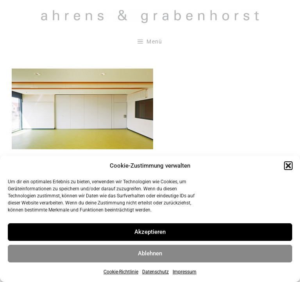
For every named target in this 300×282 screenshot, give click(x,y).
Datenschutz (155, 272)
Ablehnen (150, 253)
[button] (288, 166)
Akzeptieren (150, 231)
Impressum (184, 272)
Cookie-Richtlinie (121, 272)
